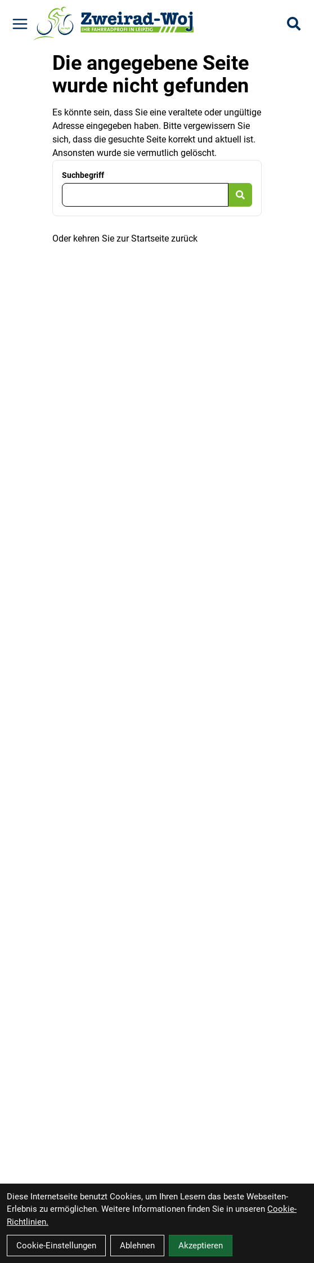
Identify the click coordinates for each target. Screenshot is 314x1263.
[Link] (20, 24)
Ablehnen (137, 1245)
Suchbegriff (83, 175)
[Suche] (293, 23)
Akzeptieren (200, 1245)
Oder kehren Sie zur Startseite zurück (125, 238)
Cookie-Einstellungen (56, 1245)
